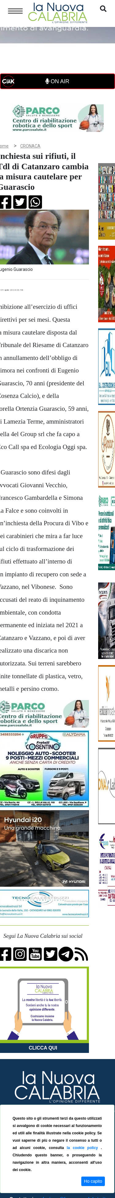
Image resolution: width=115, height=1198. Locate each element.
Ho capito (93, 1181)
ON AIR (57, 81)
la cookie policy (84, 1148)
